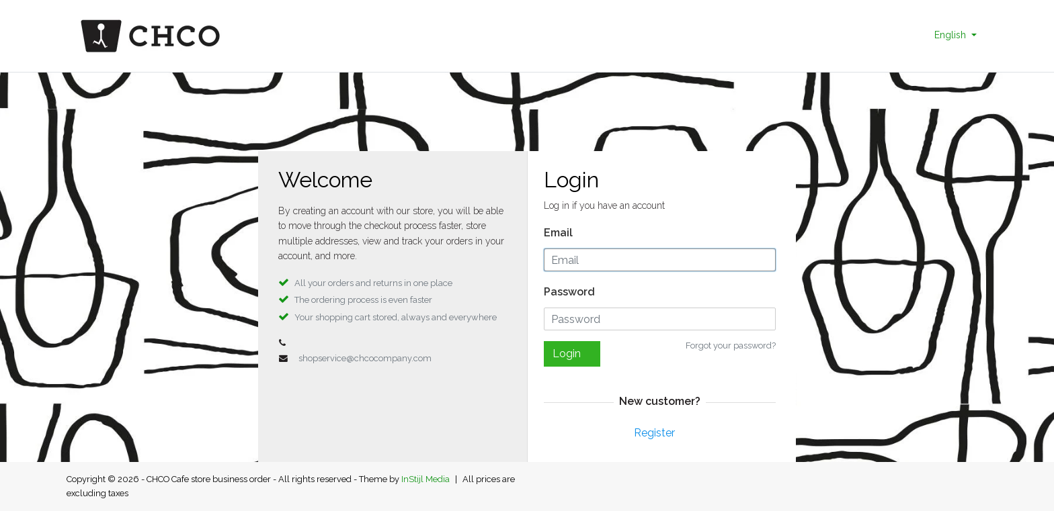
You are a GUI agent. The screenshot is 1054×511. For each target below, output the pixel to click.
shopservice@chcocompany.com (365, 358)
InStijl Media (425, 479)
